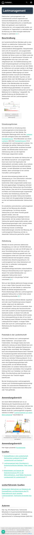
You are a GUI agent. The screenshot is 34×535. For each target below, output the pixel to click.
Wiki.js (30, 533)
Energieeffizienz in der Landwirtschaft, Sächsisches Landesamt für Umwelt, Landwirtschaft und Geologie (16, 458)
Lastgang (29, 134)
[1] (16, 34)
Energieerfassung (7, 139)
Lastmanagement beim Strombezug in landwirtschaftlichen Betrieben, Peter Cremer (18, 464)
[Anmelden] (31, 2)
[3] (18, 296)
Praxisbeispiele (20, 447)
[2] (10, 279)
